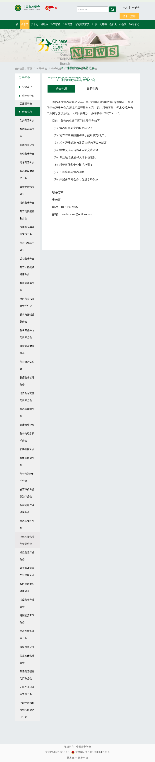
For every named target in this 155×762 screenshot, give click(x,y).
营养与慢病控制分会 (27, 215)
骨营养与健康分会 (27, 349)
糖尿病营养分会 (27, 286)
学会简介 (27, 86)
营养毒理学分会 (27, 412)
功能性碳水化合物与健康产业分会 (27, 709)
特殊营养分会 (27, 202)
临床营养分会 (27, 144)
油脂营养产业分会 (27, 603)
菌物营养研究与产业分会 (27, 675)
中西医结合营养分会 (27, 635)
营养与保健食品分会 (27, 174)
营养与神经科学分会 (27, 477)
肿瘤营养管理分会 (27, 381)
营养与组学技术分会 (27, 437)
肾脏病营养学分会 (27, 619)
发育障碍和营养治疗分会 (27, 493)
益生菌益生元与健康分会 (27, 334)
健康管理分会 (27, 424)
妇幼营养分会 (27, 153)
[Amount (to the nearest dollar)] (92, 9)
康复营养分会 (27, 646)
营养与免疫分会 (27, 524)
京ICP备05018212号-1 (57, 752)
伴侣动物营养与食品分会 (27, 540)
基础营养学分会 (27, 132)
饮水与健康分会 (27, 461)
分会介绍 (61, 88)
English (135, 7)
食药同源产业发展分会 (27, 509)
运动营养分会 (27, 258)
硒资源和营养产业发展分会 (27, 572)
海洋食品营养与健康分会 (27, 397)
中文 (125, 7)
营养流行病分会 (27, 365)
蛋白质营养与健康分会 (27, 587)
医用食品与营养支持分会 (27, 230)
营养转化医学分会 (27, 246)
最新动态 (92, 88)
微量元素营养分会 (27, 190)
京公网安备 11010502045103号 (90, 752)
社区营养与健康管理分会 (27, 302)
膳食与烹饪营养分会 (27, 318)
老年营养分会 (27, 162)
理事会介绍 (28, 95)
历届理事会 (26, 103)
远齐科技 (83, 757)
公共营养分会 (27, 120)
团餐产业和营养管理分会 (27, 691)
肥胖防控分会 (27, 449)
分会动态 (27, 111)
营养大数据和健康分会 (27, 271)
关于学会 (24, 77)
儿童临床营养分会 (27, 659)
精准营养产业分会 (27, 556)
